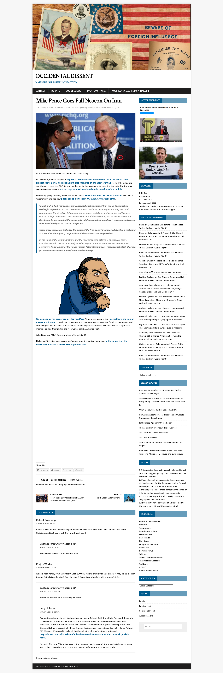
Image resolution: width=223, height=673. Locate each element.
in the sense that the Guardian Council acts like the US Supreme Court (82, 343)
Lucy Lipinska (47, 608)
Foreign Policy (81, 107)
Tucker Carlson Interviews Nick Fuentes (158, 427)
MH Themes (73, 666)
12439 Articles (76, 480)
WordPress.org (146, 615)
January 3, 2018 (46, 107)
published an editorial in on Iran (88, 198)
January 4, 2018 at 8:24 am (45, 523)
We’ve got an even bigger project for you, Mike (60, 319)
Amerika (143, 524)
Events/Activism (96, 91)
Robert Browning (46, 520)
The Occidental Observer (151, 557)
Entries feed (145, 606)
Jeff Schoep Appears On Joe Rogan (165, 272)
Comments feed (147, 610)
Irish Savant (144, 541)
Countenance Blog (148, 531)
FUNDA (142, 244)
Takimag (143, 554)
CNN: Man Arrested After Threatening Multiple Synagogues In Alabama (162, 318)
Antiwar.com (145, 528)
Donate (55, 91)
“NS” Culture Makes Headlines (153, 432)
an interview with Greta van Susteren (102, 195)
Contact (40, 91)
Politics (110, 107)
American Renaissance (149, 521)
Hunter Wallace (63, 107)
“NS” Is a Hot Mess (148, 437)
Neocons (102, 107)
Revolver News (146, 550)
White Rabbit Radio (148, 570)
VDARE (142, 567)
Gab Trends (144, 537)
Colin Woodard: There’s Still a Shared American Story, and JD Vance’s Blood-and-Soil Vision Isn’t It (161, 236)
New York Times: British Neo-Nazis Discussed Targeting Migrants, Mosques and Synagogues (161, 452)
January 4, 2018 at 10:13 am (46, 568)
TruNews (143, 564)
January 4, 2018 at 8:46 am (49, 547)
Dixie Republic (145, 534)
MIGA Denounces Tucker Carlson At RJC (158, 409)
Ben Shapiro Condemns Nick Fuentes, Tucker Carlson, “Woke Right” (161, 226)
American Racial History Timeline (130, 91)
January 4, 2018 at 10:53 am (50, 591)
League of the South (149, 544)
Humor (91, 107)
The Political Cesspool (149, 560)
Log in (142, 601)
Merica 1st (144, 547)
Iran (96, 107)
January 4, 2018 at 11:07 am (49, 612)
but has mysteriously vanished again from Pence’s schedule (91, 189)
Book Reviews (73, 91)
